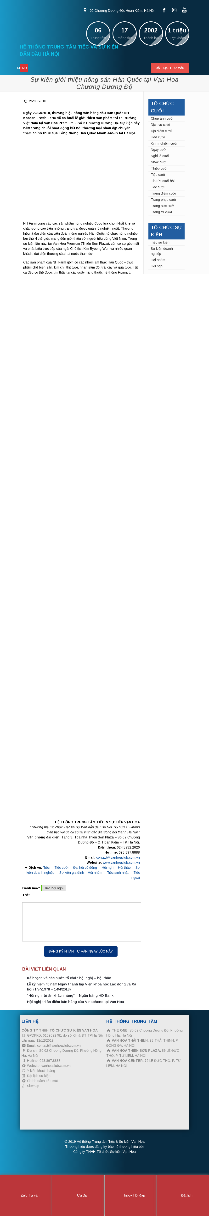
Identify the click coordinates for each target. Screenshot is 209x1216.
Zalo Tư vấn (26, 1196)
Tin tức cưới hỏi (163, 181)
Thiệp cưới (159, 168)
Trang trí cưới (161, 212)
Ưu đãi (78, 1196)
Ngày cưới (158, 150)
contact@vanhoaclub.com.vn (118, 857)
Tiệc (46, 867)
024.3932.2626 (128, 847)
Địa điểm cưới (161, 131)
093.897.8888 (129, 852)
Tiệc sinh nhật (118, 872)
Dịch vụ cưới (160, 125)
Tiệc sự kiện (160, 242)
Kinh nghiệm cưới (164, 143)
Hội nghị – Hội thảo (116, 867)
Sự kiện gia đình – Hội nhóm (80, 872)
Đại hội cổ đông (85, 867)
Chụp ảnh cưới (162, 118)
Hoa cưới (158, 137)
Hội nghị (157, 266)
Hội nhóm (158, 260)
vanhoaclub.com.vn (56, 1066)
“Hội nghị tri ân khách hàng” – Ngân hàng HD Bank (70, 995)
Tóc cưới (157, 187)
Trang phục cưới (163, 200)
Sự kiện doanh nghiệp (162, 251)
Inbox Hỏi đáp (130, 1196)
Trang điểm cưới (163, 193)
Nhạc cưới (158, 162)
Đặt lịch (182, 1196)
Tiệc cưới (61, 867)
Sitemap (33, 1086)
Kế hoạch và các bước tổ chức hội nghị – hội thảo (69, 978)
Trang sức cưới (162, 206)
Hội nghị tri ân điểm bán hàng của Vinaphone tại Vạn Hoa (75, 1002)
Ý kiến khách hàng (41, 1071)
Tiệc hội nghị (53, 888)
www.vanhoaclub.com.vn (121, 862)
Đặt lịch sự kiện (39, 1076)
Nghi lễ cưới (160, 156)
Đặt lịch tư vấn (170, 68)
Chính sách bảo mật (42, 1081)
